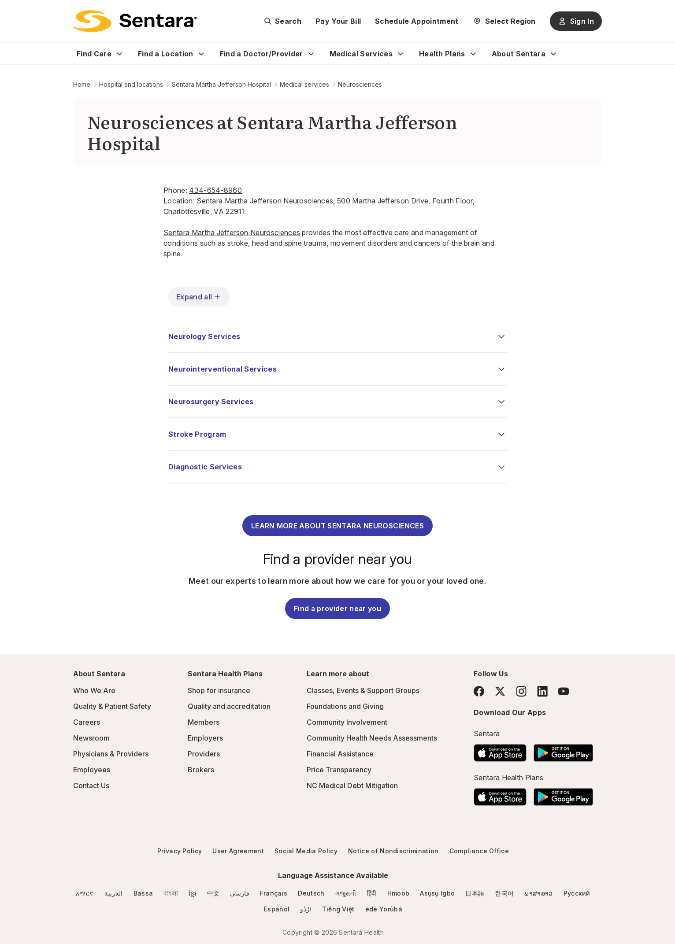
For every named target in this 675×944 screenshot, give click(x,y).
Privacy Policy (179, 851)
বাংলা (170, 893)
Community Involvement (347, 722)
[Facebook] (479, 691)
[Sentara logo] (135, 21)
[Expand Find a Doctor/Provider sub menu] (311, 53)
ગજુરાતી (345, 893)
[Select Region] (504, 21)
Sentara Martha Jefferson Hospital (221, 84)
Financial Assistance (340, 753)
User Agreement (237, 851)
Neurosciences (360, 84)
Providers (204, 753)
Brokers (201, 769)
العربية (113, 893)
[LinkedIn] (542, 691)
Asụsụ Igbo (437, 893)
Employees (91, 769)
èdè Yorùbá (383, 909)
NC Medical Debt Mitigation (352, 785)
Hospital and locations (131, 84)
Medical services (304, 84)
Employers (205, 738)
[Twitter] (500, 691)
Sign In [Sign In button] (576, 21)
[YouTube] (563, 691)
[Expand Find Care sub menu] (119, 53)
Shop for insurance (219, 690)
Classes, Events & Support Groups (363, 690)
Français (274, 893)
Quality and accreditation (229, 706)
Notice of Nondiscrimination (393, 851)
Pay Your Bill (338, 21)
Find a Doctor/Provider (261, 53)
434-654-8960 (215, 190)
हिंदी (372, 893)
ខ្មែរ (193, 893)
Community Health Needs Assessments (372, 738)
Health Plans (442, 53)
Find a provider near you (337, 608)
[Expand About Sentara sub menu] (553, 53)
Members (203, 722)
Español (276, 909)
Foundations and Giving (345, 706)
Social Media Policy (306, 851)
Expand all (199, 296)
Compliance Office (479, 851)
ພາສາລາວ (538, 893)
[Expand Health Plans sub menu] (473, 53)
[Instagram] (521, 691)
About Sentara (518, 53)
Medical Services (361, 53)
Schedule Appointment (416, 21)
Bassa (143, 893)
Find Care (94, 53)
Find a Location (165, 53)
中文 (213, 893)
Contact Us (91, 785)
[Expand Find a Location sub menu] (201, 53)
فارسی (239, 893)
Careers (86, 722)
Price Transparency (339, 769)
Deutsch (311, 893)
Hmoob (398, 893)
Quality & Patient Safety (112, 706)
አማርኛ (85, 893)
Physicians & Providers (110, 753)
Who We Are (94, 690)
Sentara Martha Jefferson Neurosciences (231, 232)
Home (81, 84)
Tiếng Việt (338, 909)
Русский (577, 893)
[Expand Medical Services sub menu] (400, 53)
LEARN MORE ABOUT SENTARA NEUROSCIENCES (337, 525)
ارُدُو (305, 909)
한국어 (504, 893)
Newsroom (91, 738)
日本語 (474, 893)
